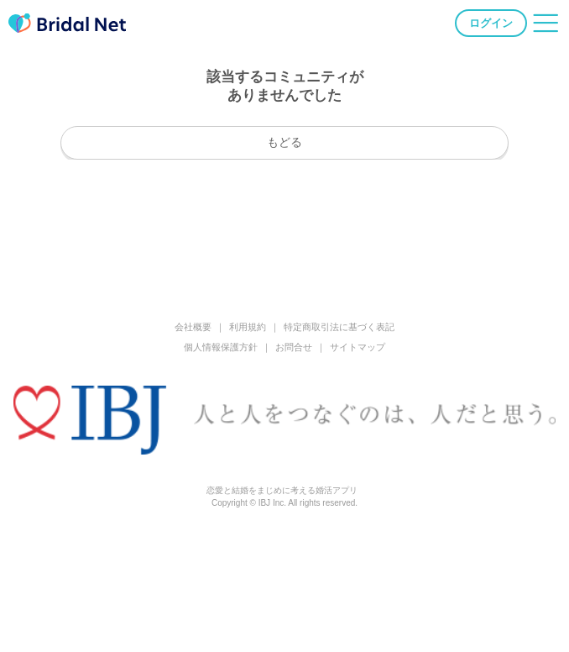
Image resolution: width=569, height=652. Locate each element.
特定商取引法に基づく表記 (339, 327)
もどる (284, 142)
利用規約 (247, 327)
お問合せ (293, 347)
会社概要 (193, 327)
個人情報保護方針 (221, 347)
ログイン (491, 23)
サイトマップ (357, 347)
